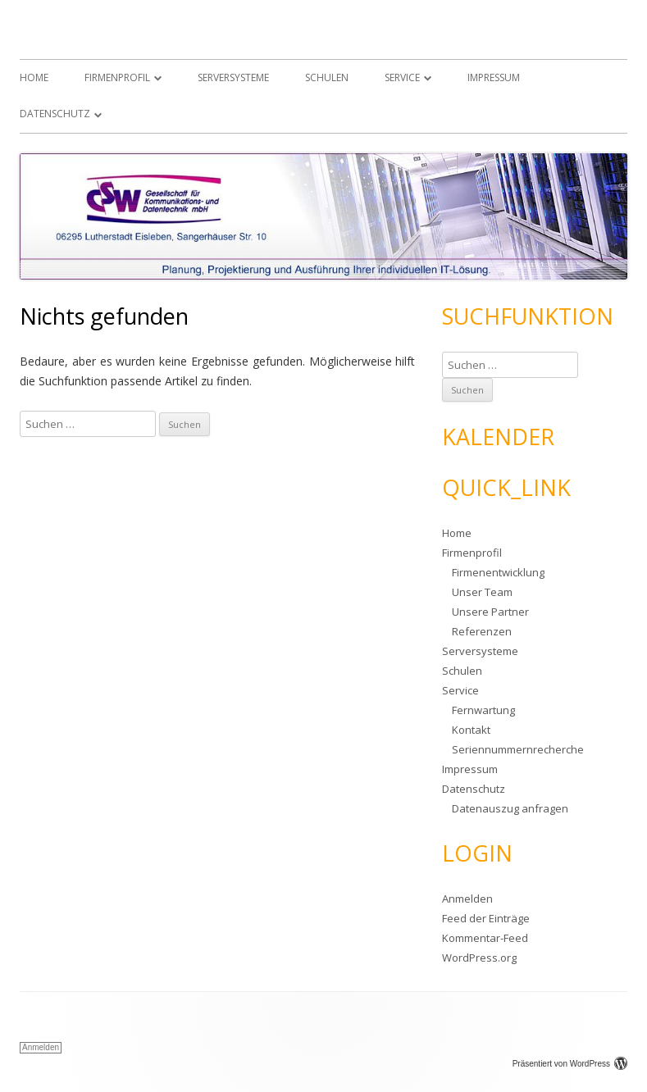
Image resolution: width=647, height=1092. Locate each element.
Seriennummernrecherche (518, 749)
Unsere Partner (490, 611)
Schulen (327, 77)
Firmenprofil (117, 77)
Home (34, 77)
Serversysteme (233, 77)
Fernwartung (483, 710)
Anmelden (467, 898)
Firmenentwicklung (498, 572)
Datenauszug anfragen (510, 808)
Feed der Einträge (486, 918)
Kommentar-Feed (485, 937)
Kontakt (471, 729)
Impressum (493, 77)
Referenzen (482, 631)
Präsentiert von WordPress (570, 1063)
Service (402, 77)
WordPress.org (479, 957)
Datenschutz (55, 114)
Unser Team (482, 592)
